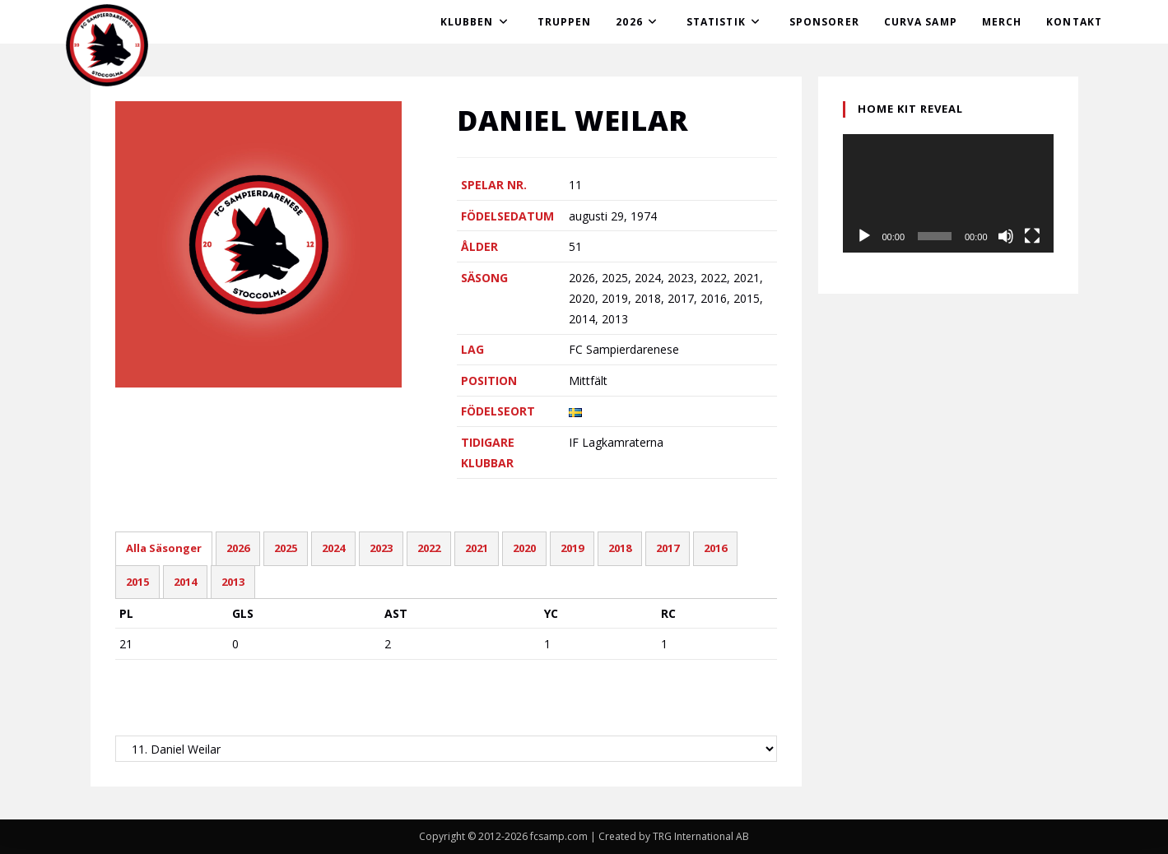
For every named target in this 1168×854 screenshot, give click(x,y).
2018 (619, 548)
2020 (524, 548)
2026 (237, 548)
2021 (476, 548)
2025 (285, 548)
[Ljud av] (1006, 236)
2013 (232, 581)
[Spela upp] (864, 236)
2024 (333, 548)
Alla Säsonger (164, 548)
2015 (137, 581)
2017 (667, 548)
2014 (185, 581)
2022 (428, 548)
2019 (572, 548)
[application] (948, 193)
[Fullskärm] (1032, 236)
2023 (381, 548)
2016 (715, 548)
